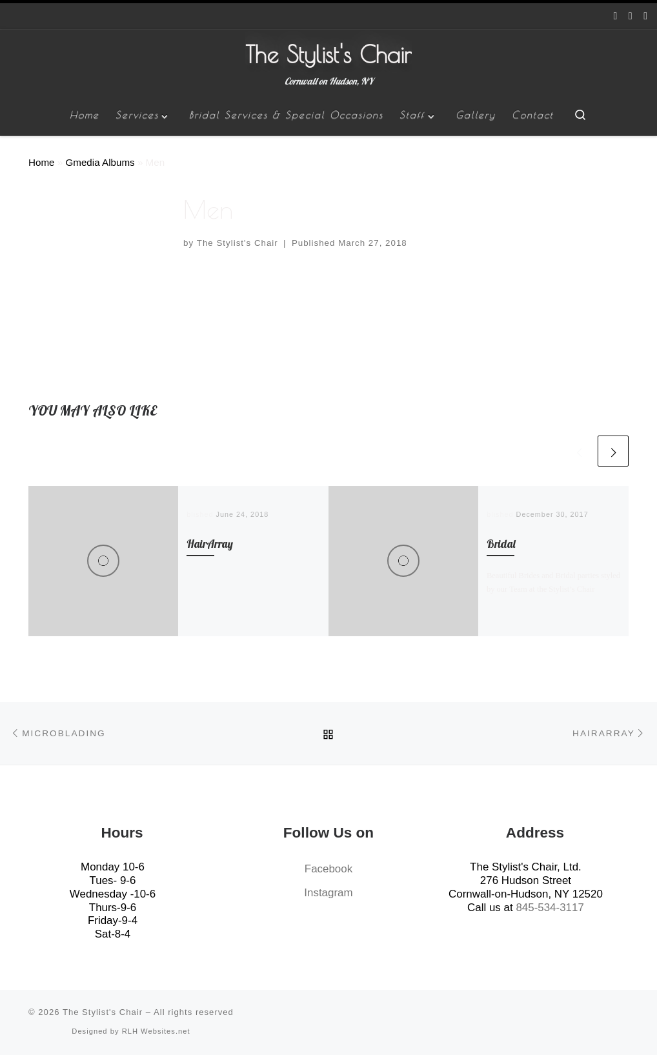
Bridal (501, 543)
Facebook (328, 869)
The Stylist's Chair (237, 243)
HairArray (210, 543)
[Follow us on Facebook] (616, 16)
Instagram (328, 893)
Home (41, 162)
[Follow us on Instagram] (630, 16)
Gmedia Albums (99, 162)
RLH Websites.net (156, 1031)
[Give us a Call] (645, 16)
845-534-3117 (549, 907)
